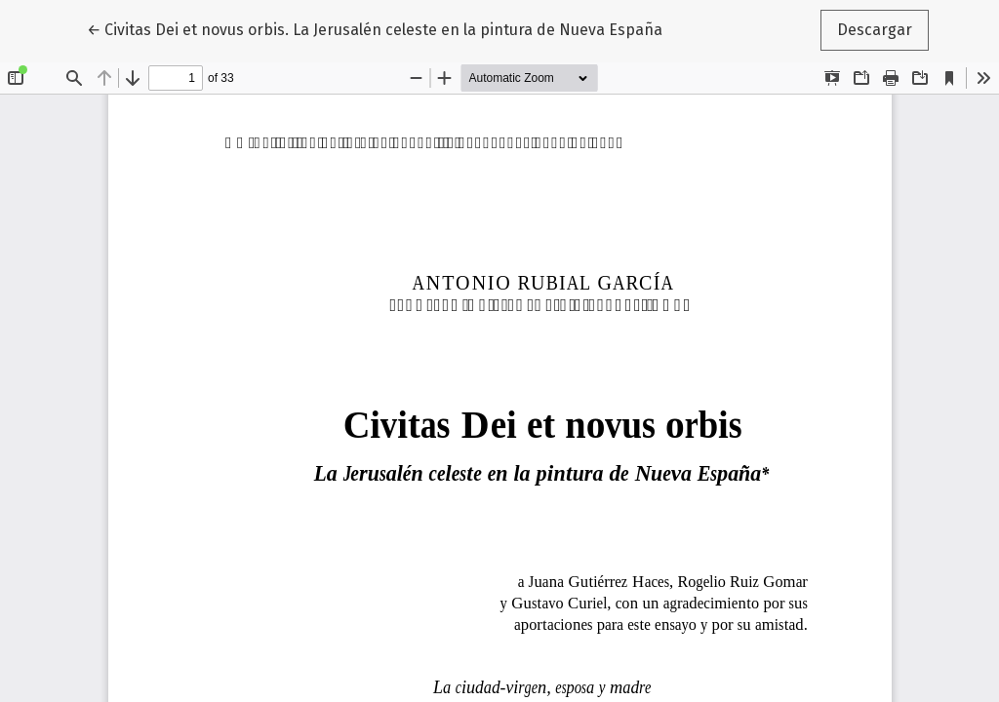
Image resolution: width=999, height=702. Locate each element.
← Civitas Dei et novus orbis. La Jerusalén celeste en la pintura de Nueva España (374, 28)
